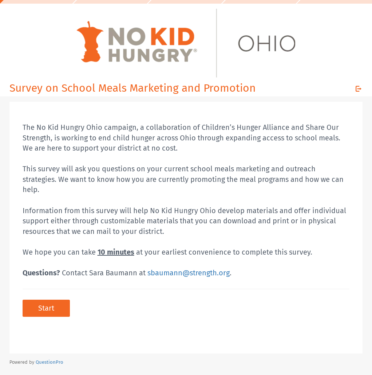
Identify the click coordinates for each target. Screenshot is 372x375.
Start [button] (46, 308)
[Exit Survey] (359, 89)
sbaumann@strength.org (188, 272)
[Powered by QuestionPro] (49, 362)
